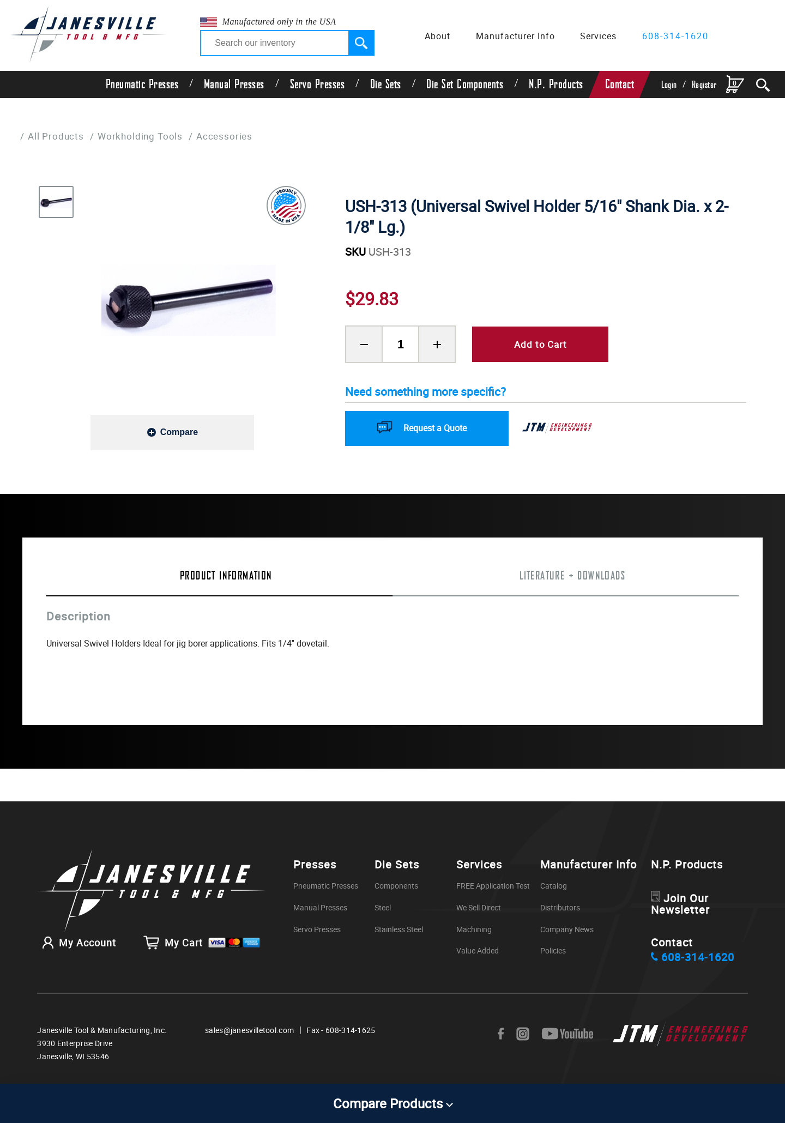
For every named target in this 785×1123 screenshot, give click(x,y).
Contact (620, 84)
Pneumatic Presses (142, 84)
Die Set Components (464, 84)
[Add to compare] (172, 432)
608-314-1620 (675, 36)
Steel (383, 908)
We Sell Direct (478, 908)
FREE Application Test (493, 886)
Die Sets (385, 84)
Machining (474, 929)
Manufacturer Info (515, 36)
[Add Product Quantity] (437, 344)
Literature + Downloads (572, 575)
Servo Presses (317, 84)
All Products (56, 136)
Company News (567, 929)
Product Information (226, 575)
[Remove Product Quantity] (364, 344)
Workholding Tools (140, 136)
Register (704, 84)
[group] (188, 299)
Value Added (477, 951)
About (437, 36)
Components (396, 886)
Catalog (553, 886)
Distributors (560, 908)
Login (669, 84)
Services (598, 36)
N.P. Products (556, 84)
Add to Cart (540, 344)
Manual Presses (234, 84)
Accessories (225, 136)
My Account (76, 945)
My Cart (202, 945)
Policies (553, 951)
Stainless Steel (399, 929)
